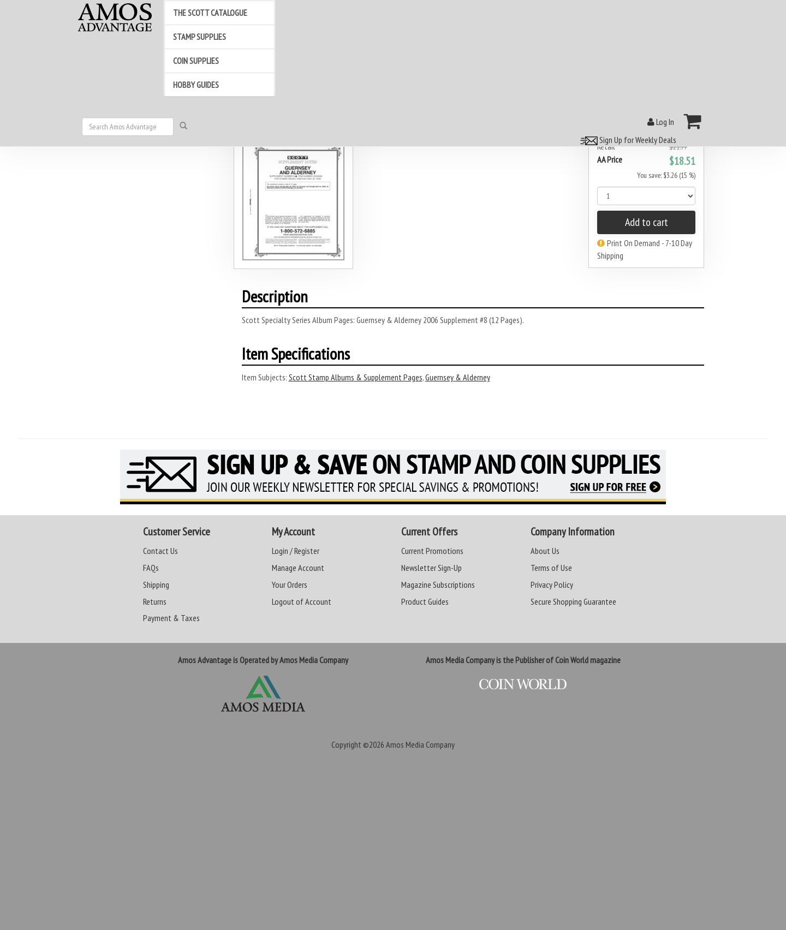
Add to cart (646, 222)
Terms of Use (551, 567)
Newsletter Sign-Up (431, 567)
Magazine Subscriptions (438, 584)
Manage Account (298, 567)
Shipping (156, 584)
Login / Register (295, 550)
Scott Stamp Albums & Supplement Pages (355, 377)
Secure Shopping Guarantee (573, 601)
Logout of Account (301, 601)
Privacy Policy (552, 584)
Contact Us (160, 550)
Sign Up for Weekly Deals (626, 139)
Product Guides (425, 601)
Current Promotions (432, 550)
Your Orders (289, 584)
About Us (545, 550)
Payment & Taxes (171, 617)
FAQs (151, 567)
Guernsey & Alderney (457, 377)
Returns (154, 601)
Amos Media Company (420, 744)
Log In (660, 121)
